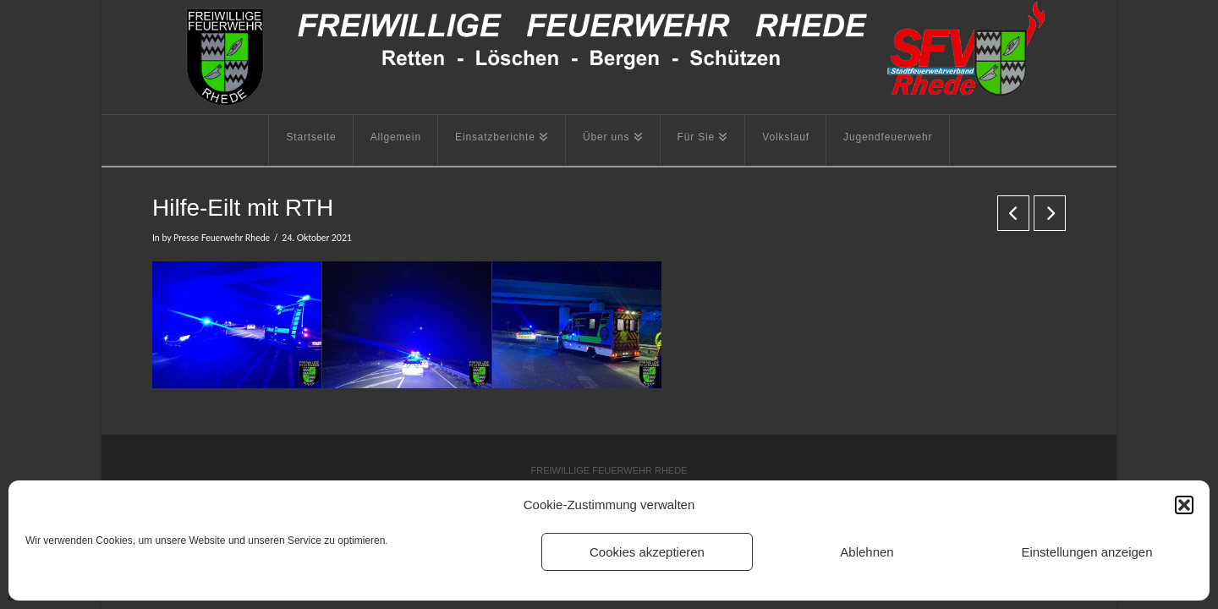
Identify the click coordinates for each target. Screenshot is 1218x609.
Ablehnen (866, 552)
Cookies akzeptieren (647, 552)
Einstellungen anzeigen (1086, 552)
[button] (1184, 505)
